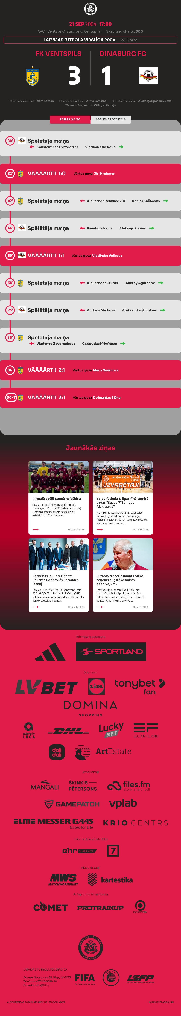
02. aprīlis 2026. (123, 607)
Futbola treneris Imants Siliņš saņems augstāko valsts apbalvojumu (120, 580)
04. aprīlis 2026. (58, 530)
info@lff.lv (42, 985)
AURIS (170, 1002)
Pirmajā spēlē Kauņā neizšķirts (56, 498)
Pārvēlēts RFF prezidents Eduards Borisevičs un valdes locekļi (55, 580)
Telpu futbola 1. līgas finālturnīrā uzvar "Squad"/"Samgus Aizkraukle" (122, 502)
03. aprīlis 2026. (59, 607)
